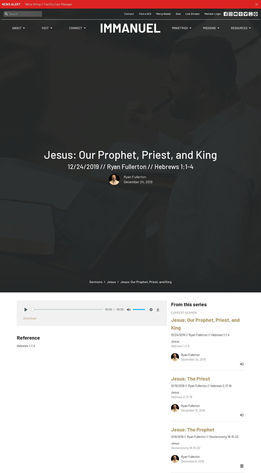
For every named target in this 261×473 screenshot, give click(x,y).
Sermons (95, 282)
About (19, 28)
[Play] (26, 309)
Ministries (182, 28)
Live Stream (193, 13)
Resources (241, 28)
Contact (129, 13)
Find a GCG (145, 13)
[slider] (67, 309)
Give (178, 13)
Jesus (111, 282)
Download (29, 318)
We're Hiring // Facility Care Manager (48, 4)
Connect (77, 28)
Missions (211, 28)
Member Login (213, 13)
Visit (47, 28)
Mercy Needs (163, 13)
